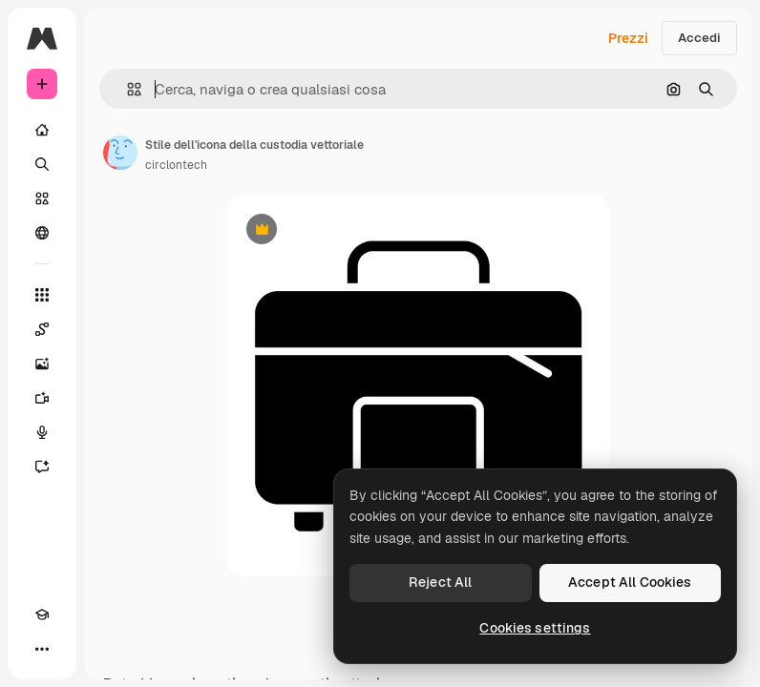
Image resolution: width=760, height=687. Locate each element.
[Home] (42, 129)
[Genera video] (42, 398)
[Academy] (42, 614)
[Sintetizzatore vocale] (42, 432)
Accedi (699, 38)
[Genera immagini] (42, 363)
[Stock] (42, 198)
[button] (126, 89)
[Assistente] (42, 466)
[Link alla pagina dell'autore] (120, 152)
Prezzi (628, 38)
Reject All (440, 582)
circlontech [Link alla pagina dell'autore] (176, 165)
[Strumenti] (42, 295)
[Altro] (42, 649)
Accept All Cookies (630, 582)
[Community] (42, 233)
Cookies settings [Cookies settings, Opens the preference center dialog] (534, 627)
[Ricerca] (42, 164)
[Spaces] (42, 329)
